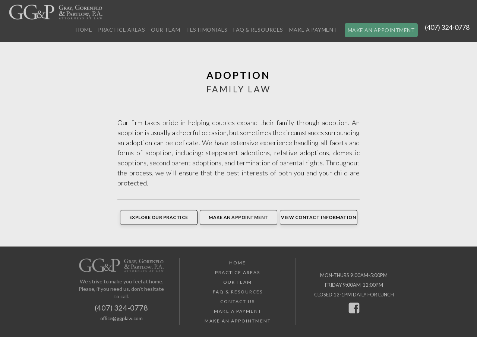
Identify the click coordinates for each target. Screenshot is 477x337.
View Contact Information (318, 217)
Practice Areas (121, 29)
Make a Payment (313, 29)
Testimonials (206, 29)
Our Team (165, 29)
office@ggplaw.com (121, 318)
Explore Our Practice (158, 217)
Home (84, 29)
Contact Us (237, 301)
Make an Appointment (381, 30)
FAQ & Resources (258, 29)
